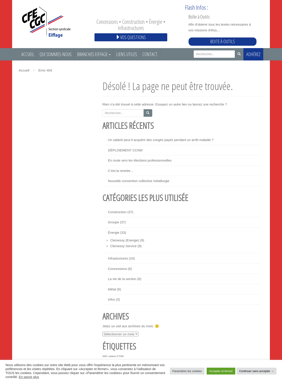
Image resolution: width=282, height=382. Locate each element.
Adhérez (253, 54)
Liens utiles (126, 54)
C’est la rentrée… (121, 171)
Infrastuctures (118, 258)
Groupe (113, 222)
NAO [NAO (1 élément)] (105, 356)
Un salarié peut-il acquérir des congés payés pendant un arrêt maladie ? (160, 140)
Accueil (27, 54)
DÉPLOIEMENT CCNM (125, 150)
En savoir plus (29, 377)
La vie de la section (122, 279)
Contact (150, 54)
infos (111, 299)
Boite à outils (222, 41)
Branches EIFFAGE (94, 54)
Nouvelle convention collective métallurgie (138, 181)
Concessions (117, 269)
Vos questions (131, 37)
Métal (112, 289)
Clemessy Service (123, 246)
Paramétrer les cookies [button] (187, 371)
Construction (117, 212)
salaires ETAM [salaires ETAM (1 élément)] (116, 356)
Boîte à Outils (199, 16)
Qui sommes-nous (56, 54)
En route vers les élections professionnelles (140, 160)
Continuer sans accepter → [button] (256, 371)
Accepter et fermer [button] (221, 371)
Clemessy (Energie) (124, 240)
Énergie (113, 232)
